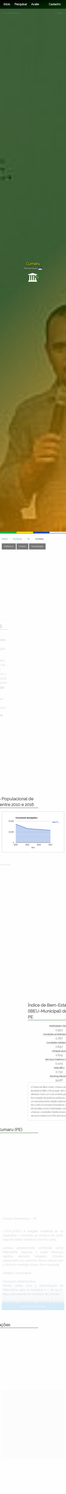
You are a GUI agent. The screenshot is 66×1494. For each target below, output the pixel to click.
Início (7, 4)
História (22, 546)
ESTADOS (17, 539)
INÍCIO (5, 539)
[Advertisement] (33, 585)
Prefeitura (9, 546)
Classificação (37, 546)
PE (28, 539)
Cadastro (55, 4)
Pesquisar (20, 4)
